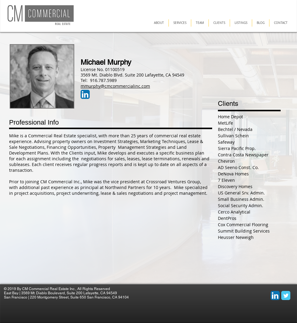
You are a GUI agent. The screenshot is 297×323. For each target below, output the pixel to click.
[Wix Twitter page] (285, 295)
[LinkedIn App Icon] (85, 94)
